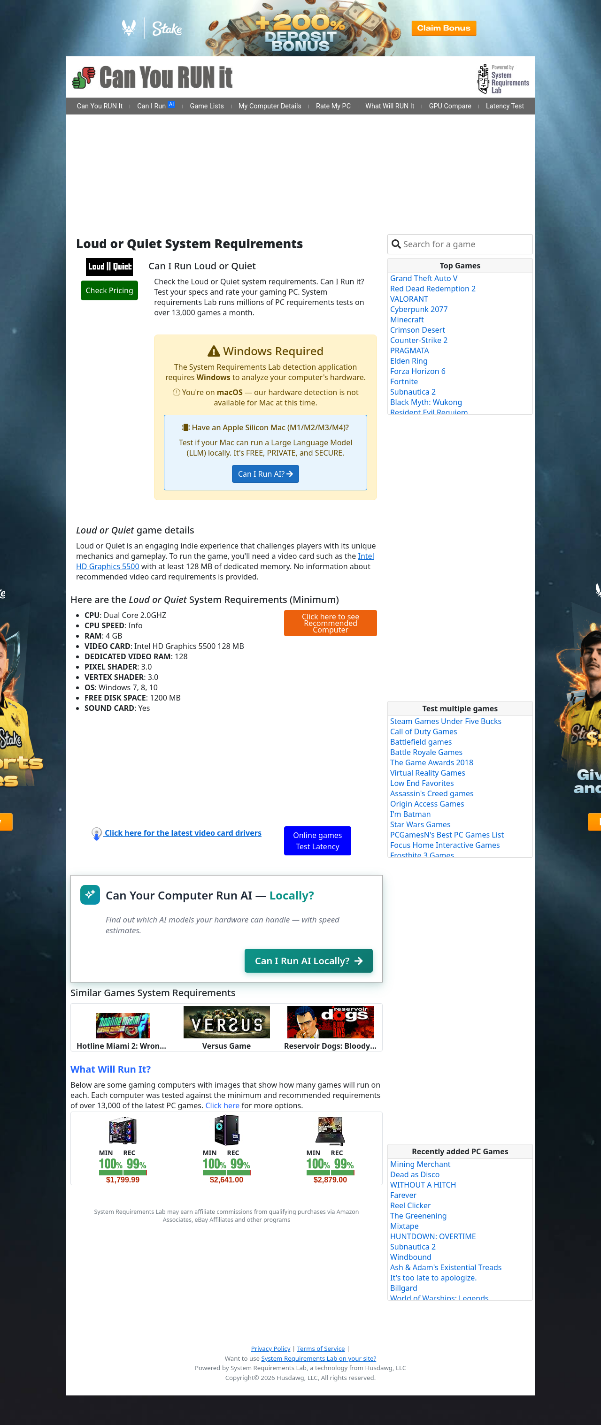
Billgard (403, 1288)
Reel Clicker (410, 1205)
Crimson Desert (417, 330)
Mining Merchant (420, 1164)
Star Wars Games (420, 824)
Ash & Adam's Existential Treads (446, 1267)
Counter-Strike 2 (418, 340)
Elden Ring (409, 361)
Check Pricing (109, 290)
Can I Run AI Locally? (308, 960)
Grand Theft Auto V (423, 278)
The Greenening (418, 1216)
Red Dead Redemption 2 (433, 288)
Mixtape (404, 1226)
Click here (222, 1105)
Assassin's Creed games (432, 793)
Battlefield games (421, 742)
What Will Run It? (110, 1069)
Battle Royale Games (426, 752)
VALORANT (409, 299)
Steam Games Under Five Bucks (445, 721)
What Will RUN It (389, 106)
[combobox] (466, 244)
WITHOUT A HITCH (423, 1185)
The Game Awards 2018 (431, 762)
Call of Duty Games (423, 731)
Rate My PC (333, 106)
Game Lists (207, 106)
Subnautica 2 (413, 392)
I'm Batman (410, 814)
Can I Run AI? (265, 474)
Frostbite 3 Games (422, 855)
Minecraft (407, 319)
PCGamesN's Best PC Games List (447, 835)
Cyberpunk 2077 (419, 309)
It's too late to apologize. (433, 1278)
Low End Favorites (422, 783)
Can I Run (156, 105)
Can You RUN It (100, 106)
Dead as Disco (414, 1174)
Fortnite (404, 381)
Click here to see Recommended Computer (330, 623)
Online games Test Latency (317, 841)
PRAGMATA (409, 350)
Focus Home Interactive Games (445, 845)
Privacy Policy (271, 1348)
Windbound (410, 1257)
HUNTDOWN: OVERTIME (433, 1236)
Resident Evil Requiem (429, 412)
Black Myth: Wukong (426, 402)
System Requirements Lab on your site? (318, 1358)
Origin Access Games (427, 804)
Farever (403, 1195)
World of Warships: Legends (439, 1298)
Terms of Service (321, 1348)
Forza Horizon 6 (418, 371)
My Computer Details (270, 106)
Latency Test (505, 106)
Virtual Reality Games (427, 773)
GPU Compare (450, 106)
